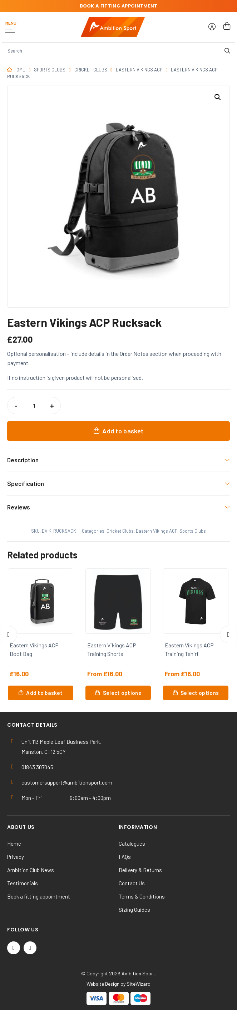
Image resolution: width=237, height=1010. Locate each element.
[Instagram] (30, 947)
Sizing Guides (134, 909)
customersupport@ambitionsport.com (66, 782)
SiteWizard (138, 984)
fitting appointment (119, 6)
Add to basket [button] (44, 693)
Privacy (15, 857)
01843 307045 (37, 767)
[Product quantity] (34, 405)
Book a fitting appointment (38, 896)
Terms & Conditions (142, 896)
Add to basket (122, 431)
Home (19, 70)
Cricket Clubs (90, 70)
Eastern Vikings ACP (139, 70)
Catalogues (132, 843)
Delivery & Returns (140, 870)
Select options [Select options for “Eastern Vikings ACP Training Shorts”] (122, 693)
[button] (217, 97)
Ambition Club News (30, 870)
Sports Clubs (49, 70)
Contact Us (132, 883)
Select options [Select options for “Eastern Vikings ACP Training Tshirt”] (200, 693)
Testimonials (22, 883)
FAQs (125, 857)
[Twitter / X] (13, 947)
